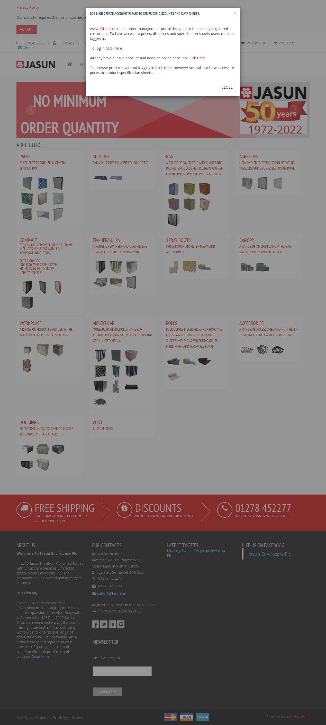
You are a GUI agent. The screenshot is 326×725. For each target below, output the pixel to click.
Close (227, 87)
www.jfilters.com (104, 28)
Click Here (114, 48)
